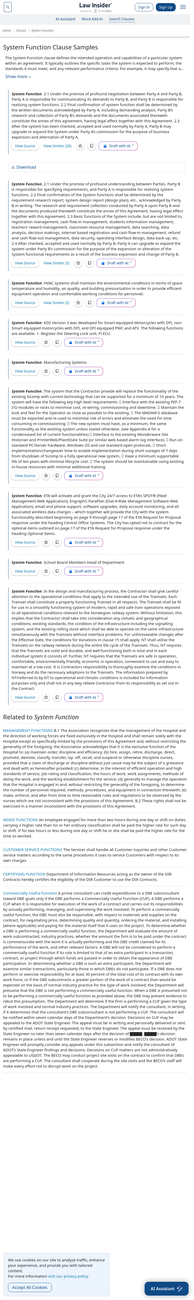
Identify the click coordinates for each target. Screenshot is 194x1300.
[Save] (80, 146)
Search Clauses (121, 18)
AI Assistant (65, 18)
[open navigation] (183, 7)
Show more (18, 77)
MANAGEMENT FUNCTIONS (28, 730)
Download (23, 167)
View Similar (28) (57, 145)
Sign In (144, 7)
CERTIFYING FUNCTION (24, 874)
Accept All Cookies (29, 1287)
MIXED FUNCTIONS (20, 819)
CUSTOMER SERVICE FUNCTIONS (32, 849)
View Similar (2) (56, 302)
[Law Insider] (96, 7)
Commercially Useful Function (30, 893)
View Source (25, 145)
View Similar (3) (56, 263)
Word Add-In (92, 18)
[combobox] (8, 7)
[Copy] (92, 146)
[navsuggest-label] (8, 7)
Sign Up (165, 7)
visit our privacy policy (68, 1276)
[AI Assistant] (166, 1288)
